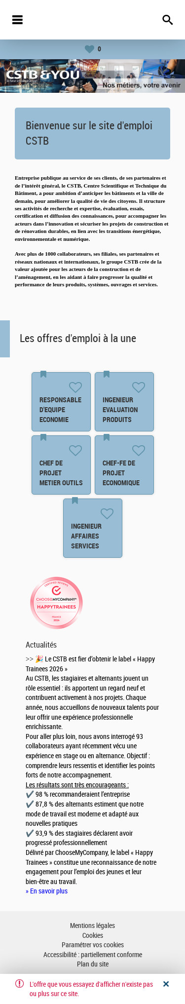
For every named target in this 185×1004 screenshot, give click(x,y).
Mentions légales (92, 926)
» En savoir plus (47, 891)
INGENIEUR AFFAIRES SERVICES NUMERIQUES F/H (90, 546)
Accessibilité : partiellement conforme (92, 955)
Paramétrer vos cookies (93, 945)
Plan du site (93, 964)
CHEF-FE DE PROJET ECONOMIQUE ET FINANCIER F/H (122, 482)
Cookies (92, 935)
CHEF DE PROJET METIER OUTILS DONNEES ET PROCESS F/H (61, 482)
